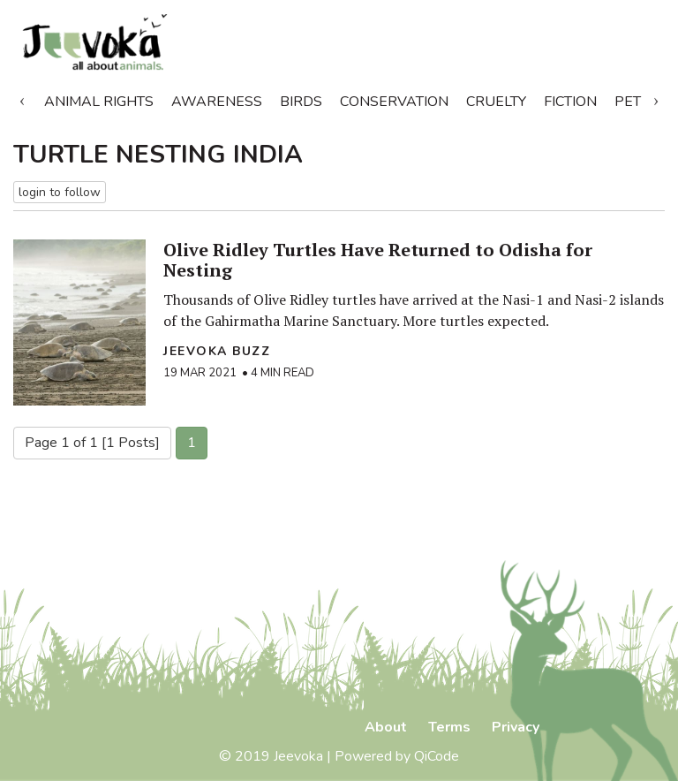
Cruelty (496, 101)
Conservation (394, 101)
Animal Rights (99, 101)
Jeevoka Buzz (216, 351)
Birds (301, 101)
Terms (449, 727)
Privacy (515, 727)
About (386, 727)
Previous (22, 98)
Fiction (570, 101)
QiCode (436, 756)
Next (656, 98)
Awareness (216, 101)
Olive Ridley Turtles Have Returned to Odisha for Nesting (377, 260)
